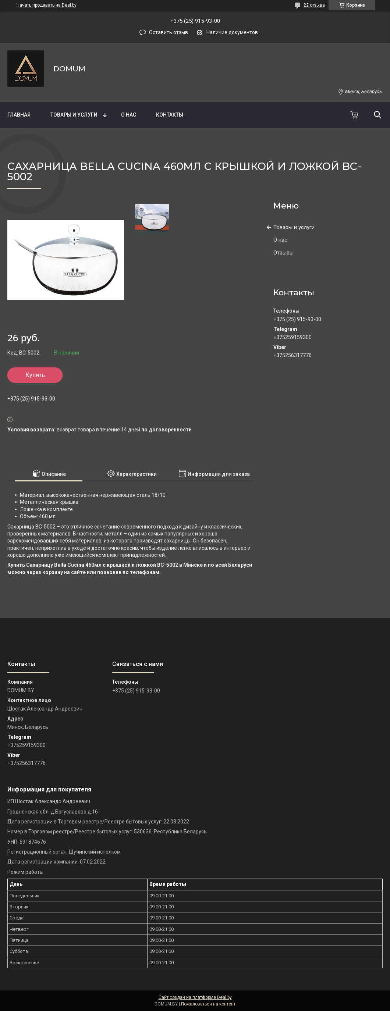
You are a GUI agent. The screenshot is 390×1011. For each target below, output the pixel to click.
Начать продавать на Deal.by (47, 5)
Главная (19, 115)
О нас (128, 115)
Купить (35, 374)
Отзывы (283, 252)
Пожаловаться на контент (208, 1004)
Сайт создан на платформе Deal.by (195, 997)
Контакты (169, 115)
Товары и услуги (74, 115)
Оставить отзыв (168, 32)
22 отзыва (314, 5)
